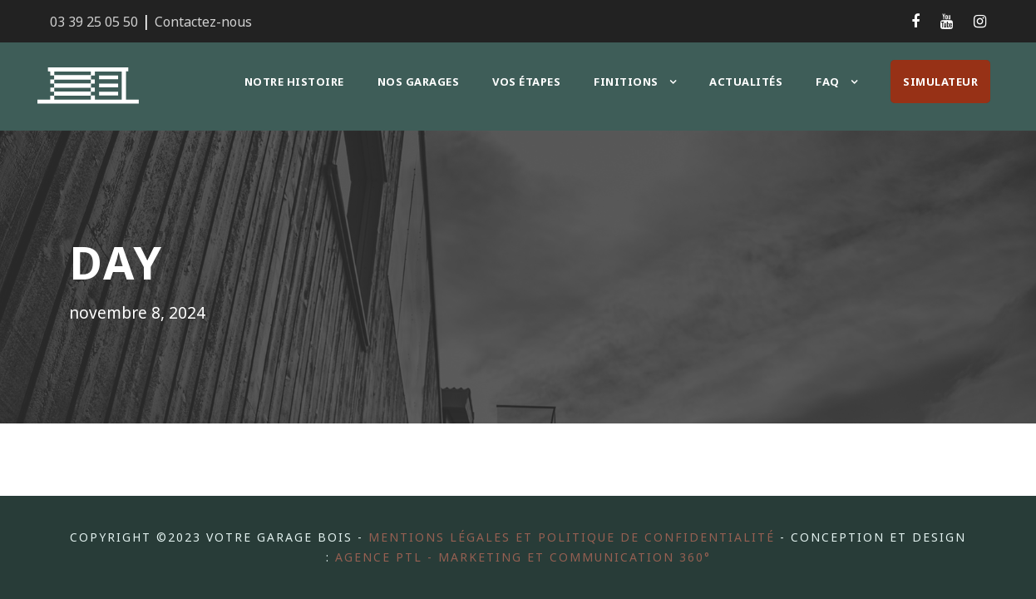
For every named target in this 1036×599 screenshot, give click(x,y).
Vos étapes (532, 81)
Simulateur (941, 81)
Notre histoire (295, 81)
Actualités (747, 81)
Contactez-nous (197, 21)
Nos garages (420, 81)
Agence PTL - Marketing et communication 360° (552, 556)
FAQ (828, 81)
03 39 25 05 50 (94, 21)
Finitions (630, 81)
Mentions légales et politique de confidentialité (604, 536)
